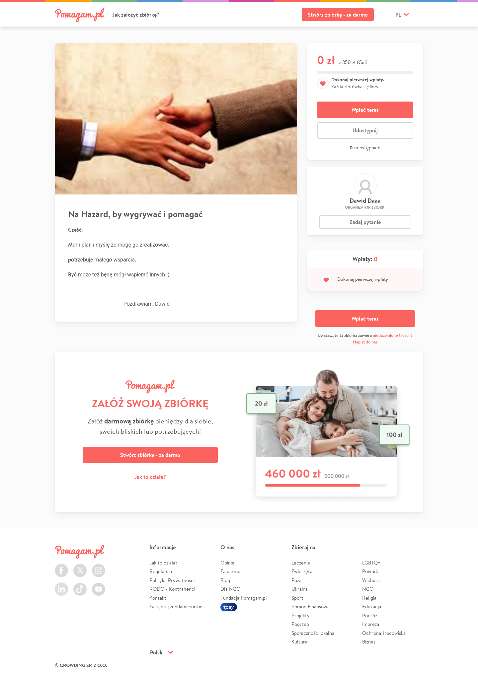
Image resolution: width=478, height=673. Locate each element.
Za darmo (230, 571)
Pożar (297, 580)
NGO (367, 589)
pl (398, 14)
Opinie (227, 563)
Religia (369, 598)
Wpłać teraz (365, 109)
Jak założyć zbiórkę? (135, 14)
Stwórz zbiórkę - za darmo (338, 14)
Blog (225, 580)
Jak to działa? (150, 477)
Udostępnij (365, 130)
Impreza (370, 624)
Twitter (80, 566)
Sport (297, 598)
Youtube (98, 585)
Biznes (368, 641)
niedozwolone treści (391, 335)
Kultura (299, 641)
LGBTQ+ (371, 563)
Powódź (370, 571)
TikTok (80, 585)
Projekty (300, 615)
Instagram (98, 566)
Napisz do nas (365, 342)
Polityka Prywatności (172, 580)
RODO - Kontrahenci (172, 589)
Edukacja (371, 606)
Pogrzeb (300, 624)
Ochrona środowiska (384, 633)
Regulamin (160, 571)
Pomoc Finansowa (310, 606)
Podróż (369, 615)
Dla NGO (230, 589)
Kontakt (157, 598)
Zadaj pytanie (365, 222)
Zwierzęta (301, 571)
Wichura (371, 580)
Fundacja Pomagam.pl (243, 598)
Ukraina (299, 589)
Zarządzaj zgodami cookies (176, 606)
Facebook (61, 566)
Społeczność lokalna (312, 633)
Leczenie (300, 563)
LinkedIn (61, 585)
